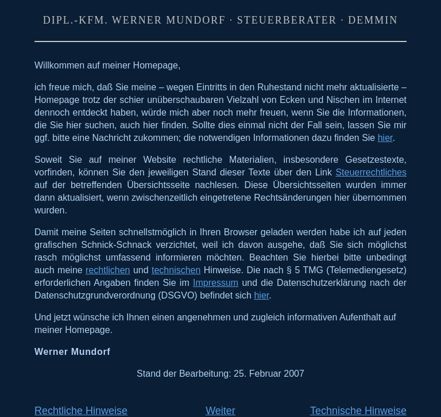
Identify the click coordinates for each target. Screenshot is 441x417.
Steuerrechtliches (371, 172)
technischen (176, 270)
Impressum (215, 283)
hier (385, 138)
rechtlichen (108, 270)
